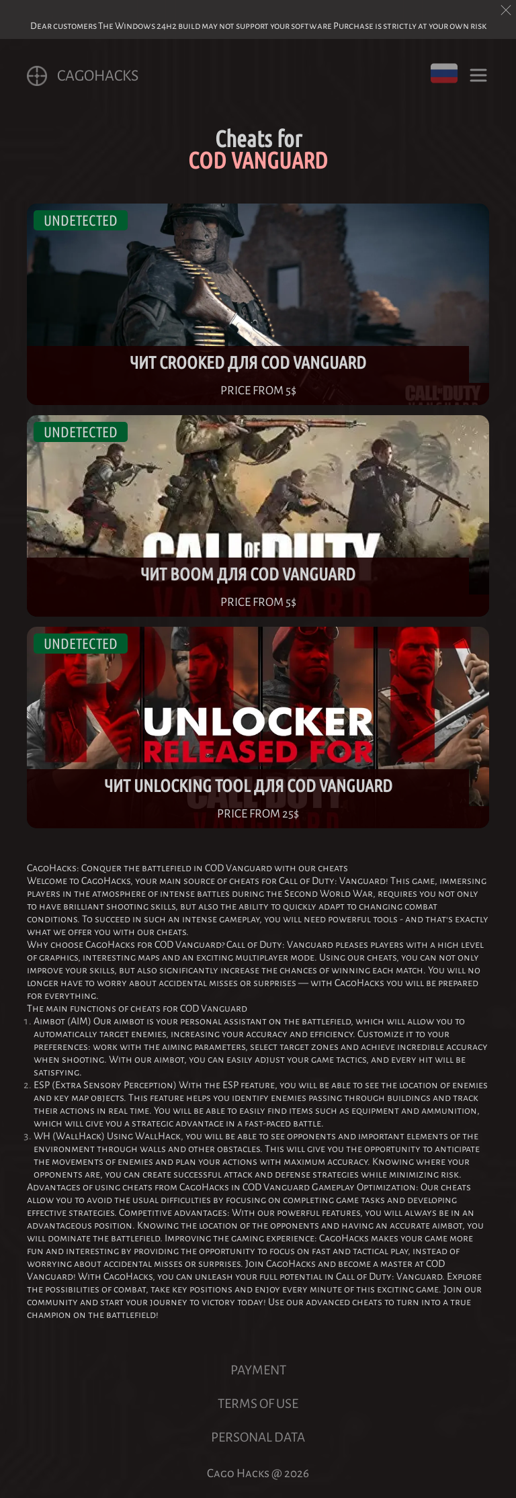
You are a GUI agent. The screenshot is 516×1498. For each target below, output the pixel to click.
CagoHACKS (82, 76)
